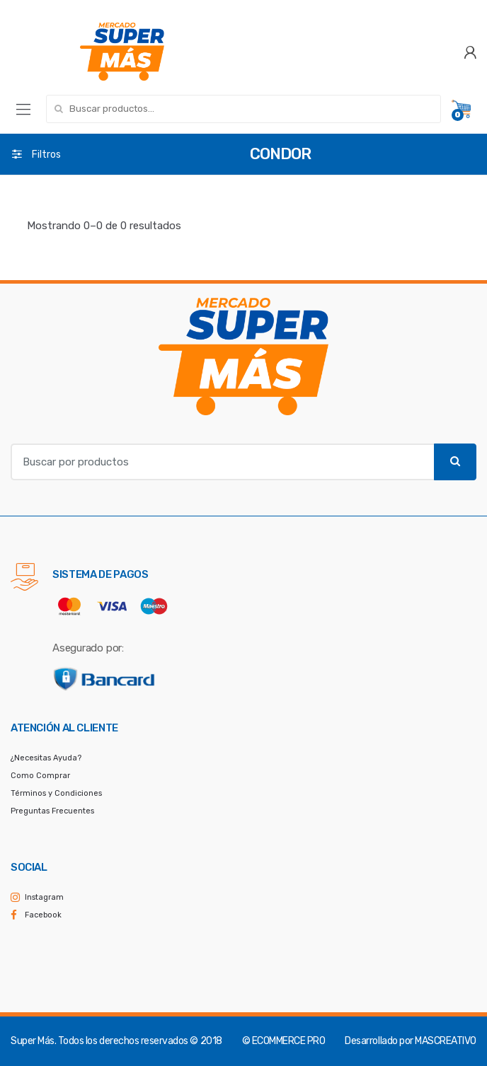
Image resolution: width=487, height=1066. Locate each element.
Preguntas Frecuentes (52, 811)
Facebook (43, 915)
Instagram (44, 897)
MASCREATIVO (445, 1041)
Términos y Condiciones (56, 793)
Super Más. (33, 1041)
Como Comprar (40, 775)
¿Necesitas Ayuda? (46, 758)
